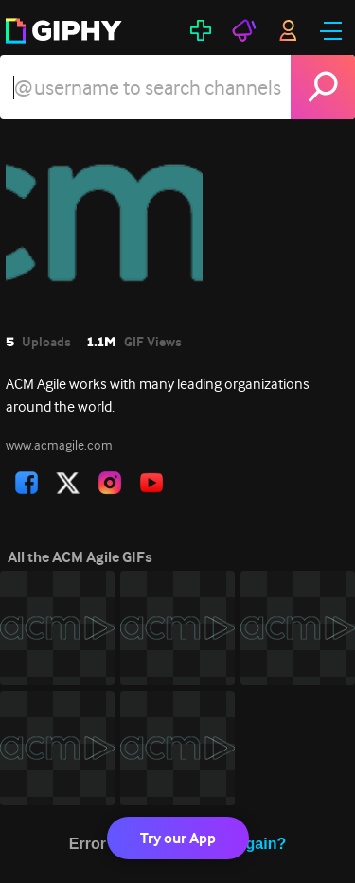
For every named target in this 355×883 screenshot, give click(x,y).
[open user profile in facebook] (26, 482)
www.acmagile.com (59, 444)
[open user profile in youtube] (151, 482)
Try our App (178, 838)
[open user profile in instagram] (110, 482)
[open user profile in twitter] (68, 482)
